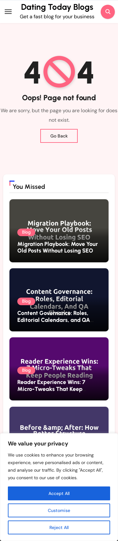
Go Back (59, 136)
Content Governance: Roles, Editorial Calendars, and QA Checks (53, 320)
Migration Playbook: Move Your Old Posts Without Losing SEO (57, 247)
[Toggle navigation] (8, 11)
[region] (59, 487)
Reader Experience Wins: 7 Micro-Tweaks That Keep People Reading (51, 389)
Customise (59, 510)
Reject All (59, 527)
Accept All (59, 493)
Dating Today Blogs (57, 7)
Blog (26, 232)
